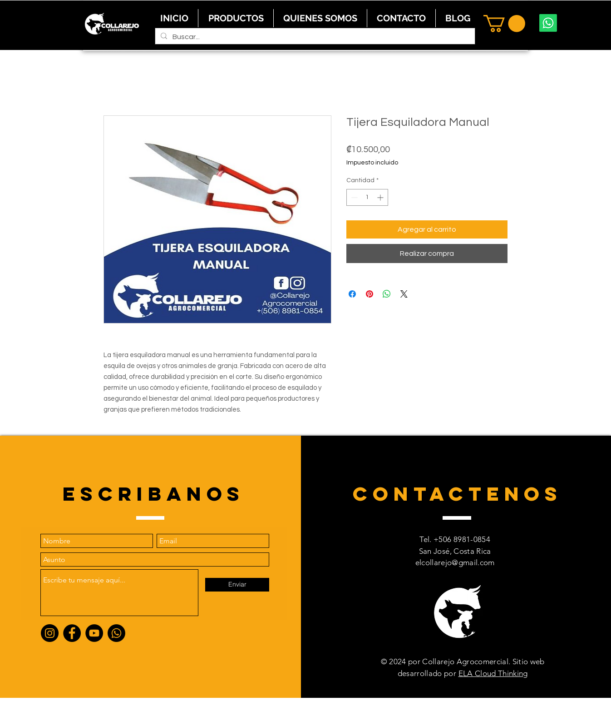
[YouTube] (94, 633)
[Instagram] (50, 633)
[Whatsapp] (548, 23)
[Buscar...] (314, 36)
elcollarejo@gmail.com (455, 562)
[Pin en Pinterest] (369, 293)
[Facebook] (72, 633)
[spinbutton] (367, 197)
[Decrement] (353, 197)
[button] (504, 23)
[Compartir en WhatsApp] (386, 293)
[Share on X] (404, 293)
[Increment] (381, 197)
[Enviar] (237, 585)
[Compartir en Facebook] (352, 293)
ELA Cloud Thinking (493, 673)
